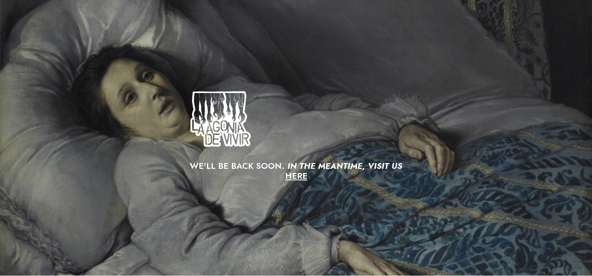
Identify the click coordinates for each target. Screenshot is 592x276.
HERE (296, 176)
